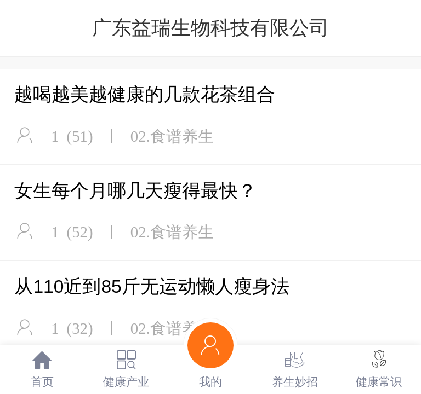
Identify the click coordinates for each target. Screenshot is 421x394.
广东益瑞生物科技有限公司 (210, 27)
